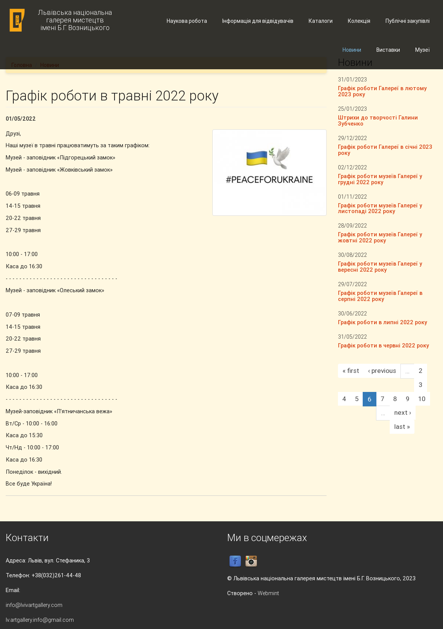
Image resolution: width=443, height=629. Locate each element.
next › (402, 412)
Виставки (388, 49)
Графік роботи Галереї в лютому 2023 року (382, 91)
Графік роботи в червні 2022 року (383, 345)
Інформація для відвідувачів (257, 21)
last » (402, 426)
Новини (352, 49)
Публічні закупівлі (408, 21)
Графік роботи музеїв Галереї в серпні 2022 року (380, 296)
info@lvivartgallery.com (34, 604)
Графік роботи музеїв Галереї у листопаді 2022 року (380, 208)
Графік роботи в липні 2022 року (382, 322)
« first (351, 370)
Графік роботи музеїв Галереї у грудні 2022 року (380, 179)
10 (421, 399)
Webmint (268, 593)
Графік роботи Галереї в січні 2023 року (385, 149)
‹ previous (382, 370)
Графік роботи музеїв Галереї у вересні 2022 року (380, 266)
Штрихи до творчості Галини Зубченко (378, 120)
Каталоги (321, 21)
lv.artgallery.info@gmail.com (40, 619)
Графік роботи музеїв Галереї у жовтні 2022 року (380, 237)
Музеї (422, 49)
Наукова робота (187, 21)
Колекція (359, 21)
